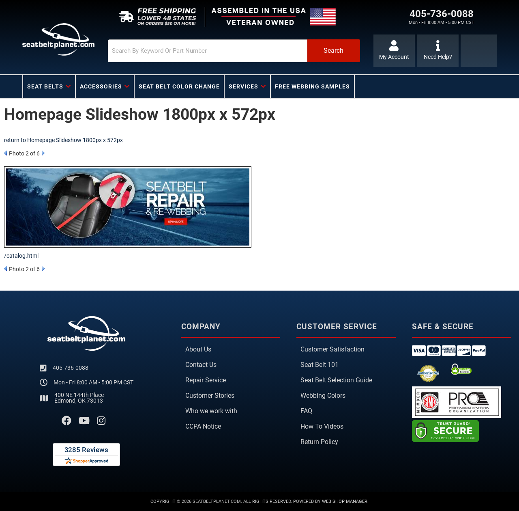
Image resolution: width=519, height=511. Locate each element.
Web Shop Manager (344, 501)
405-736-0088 (70, 367)
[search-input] (207, 51)
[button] (234, 50)
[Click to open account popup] (394, 50)
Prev (5, 153)
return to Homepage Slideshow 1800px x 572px (63, 140)
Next (43, 153)
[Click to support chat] (438, 50)
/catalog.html (21, 255)
